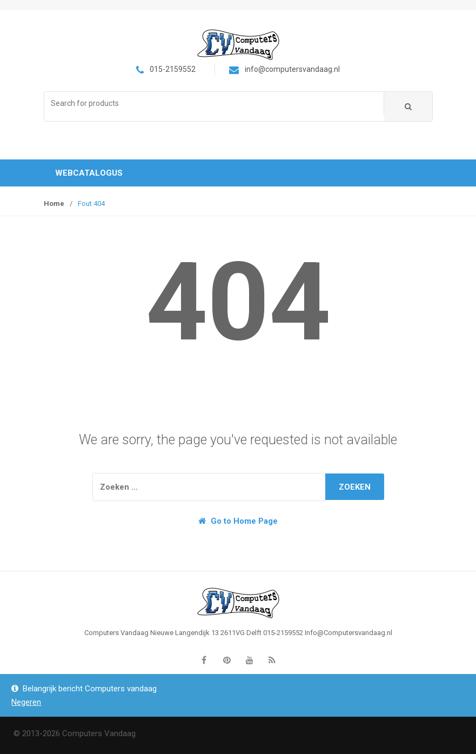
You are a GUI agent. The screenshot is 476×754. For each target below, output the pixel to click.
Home (54, 203)
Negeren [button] (26, 702)
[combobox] (214, 103)
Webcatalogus (89, 173)
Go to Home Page (238, 521)
